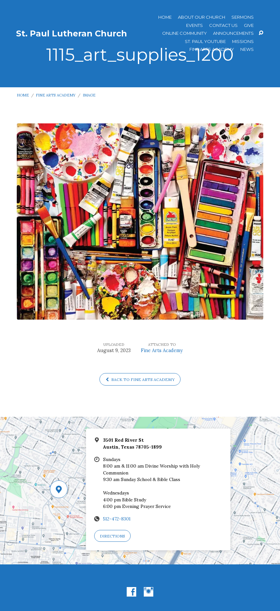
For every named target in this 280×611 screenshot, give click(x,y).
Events (194, 25)
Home (165, 17)
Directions (112, 536)
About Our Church (201, 17)
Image (89, 95)
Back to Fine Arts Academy (140, 379)
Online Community (184, 33)
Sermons (242, 17)
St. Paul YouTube (205, 41)
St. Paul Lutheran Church (71, 33)
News (247, 49)
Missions (243, 41)
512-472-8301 (117, 519)
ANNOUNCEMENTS (233, 33)
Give (249, 25)
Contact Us (223, 25)
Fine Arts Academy (211, 49)
